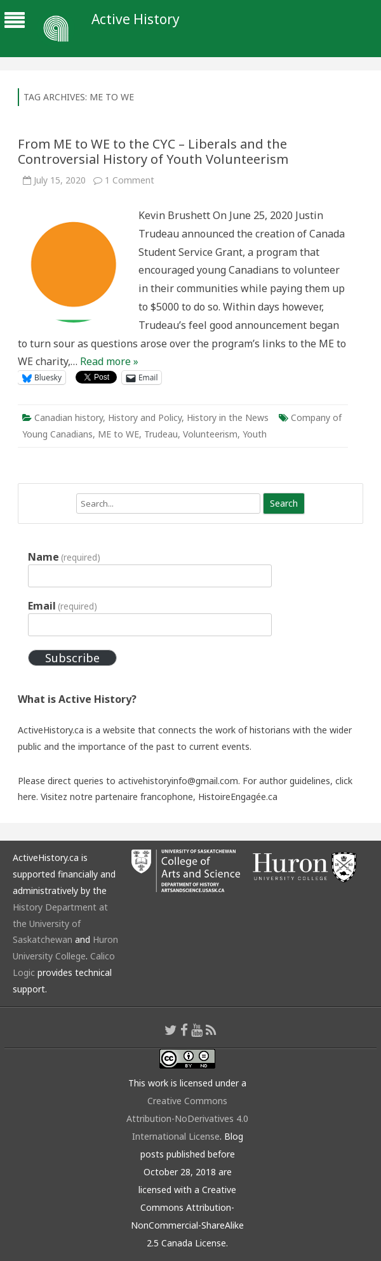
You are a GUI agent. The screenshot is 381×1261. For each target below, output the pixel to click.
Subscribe (72, 657)
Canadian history (68, 417)
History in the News (228, 417)
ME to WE (118, 434)
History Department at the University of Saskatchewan (60, 923)
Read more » (109, 361)
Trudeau (161, 434)
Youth (255, 434)
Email (62, 606)
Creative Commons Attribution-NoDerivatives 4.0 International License (187, 1118)
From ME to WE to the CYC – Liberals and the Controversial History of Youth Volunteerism (153, 151)
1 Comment (129, 180)
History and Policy (145, 417)
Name (64, 557)
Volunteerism (210, 434)
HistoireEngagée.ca (237, 797)
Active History (135, 19)
